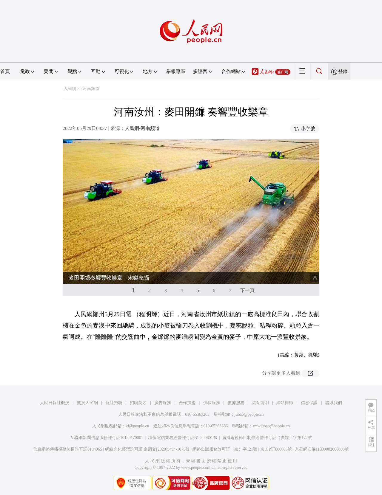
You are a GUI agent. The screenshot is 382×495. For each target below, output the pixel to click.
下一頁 (247, 290)
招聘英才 (138, 403)
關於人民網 (87, 403)
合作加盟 (187, 403)
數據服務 (236, 403)
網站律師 (284, 403)
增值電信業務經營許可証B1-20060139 (182, 437)
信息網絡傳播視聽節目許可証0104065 (67, 449)
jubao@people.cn (249, 414)
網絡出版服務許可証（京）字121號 (224, 449)
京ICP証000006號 (276, 449)
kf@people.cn (137, 426)
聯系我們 (333, 403)
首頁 (5, 71)
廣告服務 (162, 403)
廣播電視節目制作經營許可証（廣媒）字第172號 (267, 437)
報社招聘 (114, 403)
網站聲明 (260, 403)
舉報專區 (175, 71)
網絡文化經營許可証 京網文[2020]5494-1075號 (147, 449)
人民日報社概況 (54, 403)
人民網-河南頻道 (142, 128)
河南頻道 (91, 88)
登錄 (343, 71)
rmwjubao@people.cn (271, 426)
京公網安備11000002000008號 (322, 449)
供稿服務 (211, 403)
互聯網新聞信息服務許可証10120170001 (106, 437)
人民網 (70, 88)
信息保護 (309, 403)
